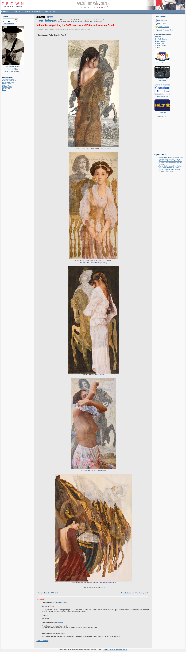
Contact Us (27, 11)
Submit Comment (42, 641)
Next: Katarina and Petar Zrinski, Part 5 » (135, 593)
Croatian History (160, 43)
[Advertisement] (162, 137)
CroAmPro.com (162, 63)
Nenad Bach (6, 88)
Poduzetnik (162, 112)
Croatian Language (51, 20)
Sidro (4, 90)
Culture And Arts (50, 21)
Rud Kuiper (63, 602)
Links (46, 11)
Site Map (17, 11)
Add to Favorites (163, 27)
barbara (61, 633)
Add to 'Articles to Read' (165, 30)
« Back (45, 593)
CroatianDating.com (8, 79)
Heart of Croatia (7, 86)
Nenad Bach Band (8, 82)
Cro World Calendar (161, 39)
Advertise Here (162, 116)
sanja (61, 622)
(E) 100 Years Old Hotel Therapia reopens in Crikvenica (169, 170)
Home (41, 20)
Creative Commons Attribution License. (115, 649)
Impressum (37, 11)
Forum (52, 11)
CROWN (158, 37)
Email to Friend (163, 20)
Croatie (157, 47)
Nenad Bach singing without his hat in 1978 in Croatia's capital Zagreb (171, 166)
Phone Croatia (6, 83)
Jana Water (6, 85)
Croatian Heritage (160, 45)
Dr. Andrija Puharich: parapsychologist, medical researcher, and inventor (171, 158)
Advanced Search (8, 23)
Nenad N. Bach (43, 29)
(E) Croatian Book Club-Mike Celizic (170, 161)
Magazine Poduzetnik (9, 80)
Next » (57, 593)
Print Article (162, 23)
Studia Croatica (160, 41)
